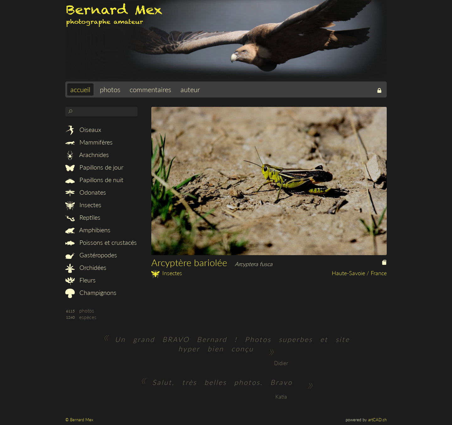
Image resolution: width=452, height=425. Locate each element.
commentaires (150, 89)
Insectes (83, 204)
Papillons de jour (94, 167)
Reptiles (82, 217)
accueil (80, 89)
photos (110, 89)
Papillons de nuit (94, 179)
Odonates (85, 192)
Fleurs (80, 280)
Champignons (90, 292)
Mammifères (89, 142)
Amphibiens (87, 229)
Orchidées (85, 267)
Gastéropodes (91, 255)
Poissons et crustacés (101, 242)
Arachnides (87, 154)
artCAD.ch (377, 419)
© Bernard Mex (79, 419)
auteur (190, 89)
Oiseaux (83, 129)
